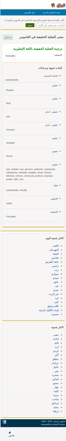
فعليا (55, 185)
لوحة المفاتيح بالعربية (50, 12)
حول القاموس (29, 12)
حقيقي (54, 85)
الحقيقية (54, 212)
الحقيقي (54, 198)
